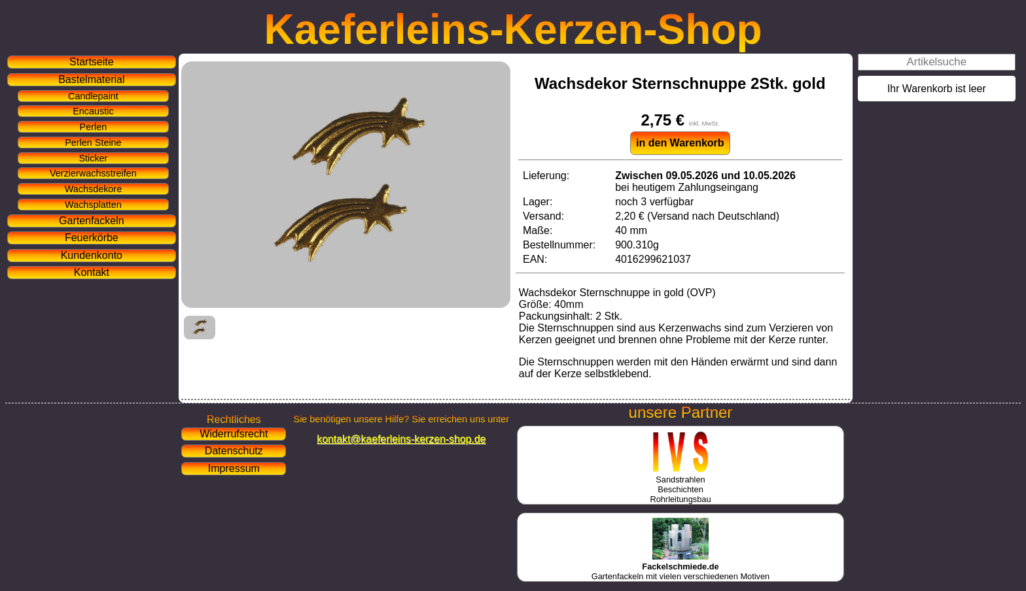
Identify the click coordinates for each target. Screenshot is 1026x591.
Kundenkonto (91, 255)
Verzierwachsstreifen (93, 173)
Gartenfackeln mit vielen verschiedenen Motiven (681, 566)
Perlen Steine (93, 142)
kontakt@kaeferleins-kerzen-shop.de (401, 439)
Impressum (234, 468)
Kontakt (91, 272)
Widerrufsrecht (234, 433)
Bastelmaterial (91, 79)
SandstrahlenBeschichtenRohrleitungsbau (680, 484)
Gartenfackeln (91, 220)
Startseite (91, 61)
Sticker (93, 158)
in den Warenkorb (680, 142)
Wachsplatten (93, 204)
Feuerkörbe (91, 237)
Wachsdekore (93, 189)
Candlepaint (93, 96)
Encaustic (93, 111)
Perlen (93, 127)
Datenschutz (234, 450)
